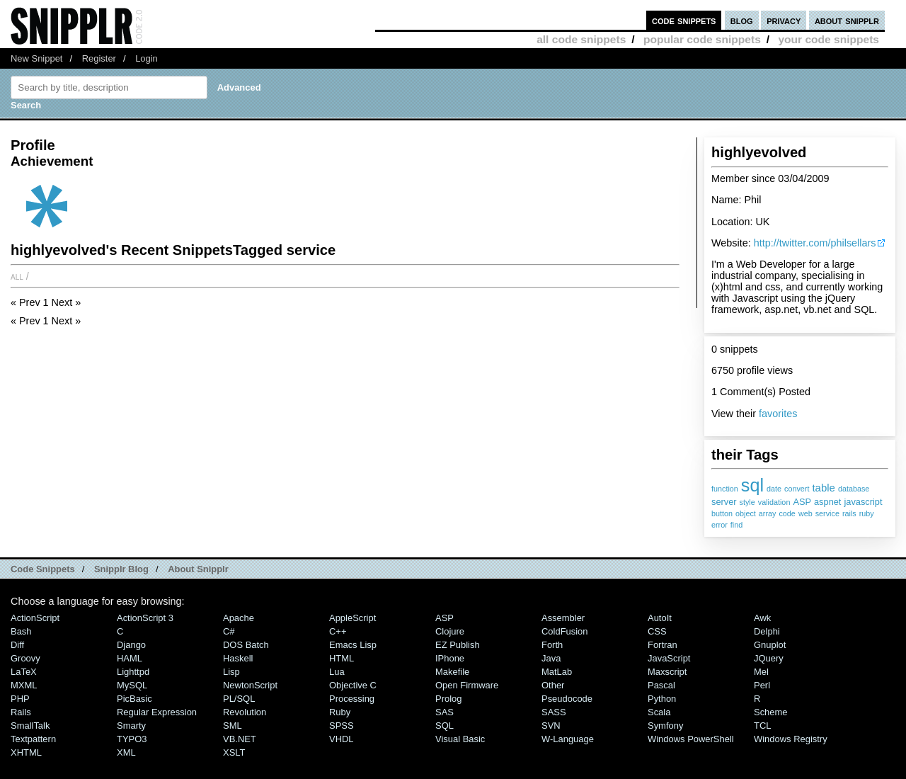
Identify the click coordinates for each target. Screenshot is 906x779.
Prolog (448, 698)
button (722, 513)
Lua (337, 671)
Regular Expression (157, 712)
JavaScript (669, 658)
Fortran (662, 644)
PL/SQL (239, 698)
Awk (762, 618)
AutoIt (660, 618)
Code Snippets (43, 569)
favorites (778, 413)
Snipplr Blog (121, 569)
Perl (762, 685)
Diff (17, 644)
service (827, 513)
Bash (21, 631)
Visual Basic (460, 739)
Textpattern (33, 739)
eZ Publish (457, 644)
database (853, 488)
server (724, 501)
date (774, 488)
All (17, 276)
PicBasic (134, 698)
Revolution (244, 712)
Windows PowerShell (691, 739)
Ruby (339, 712)
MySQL (132, 685)
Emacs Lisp (353, 644)
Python (662, 698)
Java (551, 658)
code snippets (684, 20)
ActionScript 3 (145, 618)
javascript (863, 501)
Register (99, 58)
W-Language (567, 739)
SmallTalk (30, 725)
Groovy (25, 658)
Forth (552, 644)
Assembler (563, 618)
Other (552, 685)
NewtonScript (250, 685)
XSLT (234, 752)
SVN (551, 725)
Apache (238, 618)
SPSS (341, 725)
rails (849, 513)
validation (774, 502)
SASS (553, 712)
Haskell (238, 658)
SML (232, 725)
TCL (762, 725)
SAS (444, 712)
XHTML (26, 752)
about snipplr (847, 20)
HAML (129, 658)
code (787, 513)
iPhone (449, 658)
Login (146, 58)
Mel (761, 671)
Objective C (353, 685)
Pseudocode (566, 698)
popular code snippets (702, 39)
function (724, 488)
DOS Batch (246, 644)
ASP (802, 501)
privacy (784, 20)
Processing (351, 698)
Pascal (661, 685)
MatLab (556, 671)
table (823, 488)
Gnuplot (770, 644)
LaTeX (24, 671)
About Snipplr (198, 569)
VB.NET (239, 739)
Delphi (767, 631)
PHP (20, 698)
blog (741, 20)
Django (131, 644)
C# (229, 631)
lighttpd (133, 671)
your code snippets (828, 39)
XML (126, 752)
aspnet (827, 501)
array (767, 513)
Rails (21, 712)
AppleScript (352, 618)
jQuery (769, 658)
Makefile (452, 671)
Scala (659, 712)
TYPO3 (132, 739)
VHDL (341, 739)
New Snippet (36, 58)
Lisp (231, 671)
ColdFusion (564, 631)
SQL (444, 725)
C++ (337, 631)
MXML (24, 685)
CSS (657, 631)
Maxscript (667, 671)
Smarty (131, 725)
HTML (341, 658)
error (719, 525)
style (747, 502)
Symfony (665, 725)
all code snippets (581, 39)
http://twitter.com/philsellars (815, 243)
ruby (866, 513)
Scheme (771, 712)
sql (752, 485)
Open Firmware (466, 685)
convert (796, 488)
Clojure (449, 631)
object (745, 513)
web (805, 513)
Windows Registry (790, 739)
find (736, 525)
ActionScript (35, 618)
